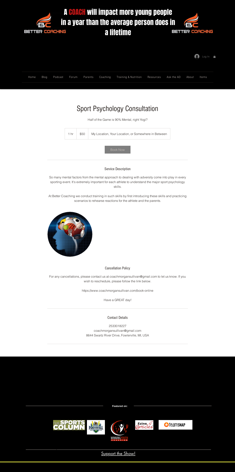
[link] (117, 150)
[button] (214, 56)
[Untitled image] (70, 234)
